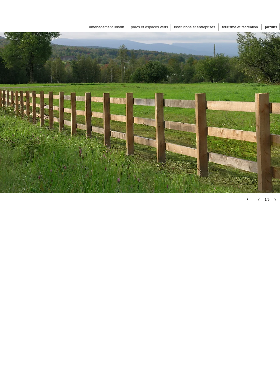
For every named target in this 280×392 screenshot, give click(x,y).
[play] (248, 198)
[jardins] (271, 27)
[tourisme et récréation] (240, 27)
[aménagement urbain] (106, 27)
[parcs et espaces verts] (149, 27)
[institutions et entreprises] (194, 27)
